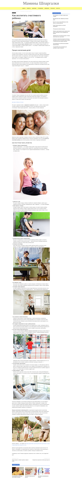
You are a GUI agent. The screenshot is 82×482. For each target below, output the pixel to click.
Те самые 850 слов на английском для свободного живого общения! (60, 47)
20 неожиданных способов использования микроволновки (60, 44)
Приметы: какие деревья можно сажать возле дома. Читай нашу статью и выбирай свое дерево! (61, 32)
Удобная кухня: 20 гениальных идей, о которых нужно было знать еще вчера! (61, 36)
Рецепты (29, 8)
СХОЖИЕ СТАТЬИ (16, 464)
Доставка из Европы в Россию (17, 102)
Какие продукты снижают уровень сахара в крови (20, 460)
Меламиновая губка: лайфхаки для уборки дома (60, 19)
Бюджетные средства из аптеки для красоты (41, 459)
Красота (58, 8)
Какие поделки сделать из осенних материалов (59, 26)
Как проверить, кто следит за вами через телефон (60, 16)
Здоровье (34, 8)
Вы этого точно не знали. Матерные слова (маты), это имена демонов (60, 23)
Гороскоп (52, 8)
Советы (23, 8)
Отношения (40, 8)
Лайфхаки (46, 8)
